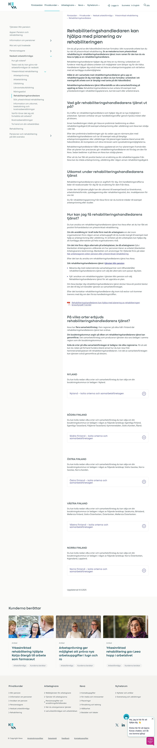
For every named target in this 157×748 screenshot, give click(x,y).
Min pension (15, 693)
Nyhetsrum (92, 5)
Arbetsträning (20, 80)
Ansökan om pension (18, 701)
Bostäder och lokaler (89, 712)
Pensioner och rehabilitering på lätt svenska (23, 135)
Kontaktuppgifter (88, 693)
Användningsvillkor (35, 738)
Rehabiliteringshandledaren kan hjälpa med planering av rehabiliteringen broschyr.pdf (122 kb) (106, 303)
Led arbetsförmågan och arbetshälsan (61, 711)
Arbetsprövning (21, 76)
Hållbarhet (85, 708)
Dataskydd (52, 738)
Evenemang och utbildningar (129, 697)
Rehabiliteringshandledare (27, 96)
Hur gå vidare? (19, 61)
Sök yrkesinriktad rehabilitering (28, 100)
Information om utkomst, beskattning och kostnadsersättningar (25, 106)
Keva (80, 5)
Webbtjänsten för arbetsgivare (58, 693)
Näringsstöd (19, 92)
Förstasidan (37, 5)
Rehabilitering (16, 129)
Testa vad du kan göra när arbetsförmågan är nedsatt (25, 66)
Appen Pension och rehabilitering (19, 33)
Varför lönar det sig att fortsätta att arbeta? (23, 115)
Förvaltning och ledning (91, 704)
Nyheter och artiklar (125, 693)
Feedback (65, 738)
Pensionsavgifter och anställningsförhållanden (56, 702)
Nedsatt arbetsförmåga (21, 56)
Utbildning (18, 84)
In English (135, 5)
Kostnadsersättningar (22, 120)
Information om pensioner (22, 40)
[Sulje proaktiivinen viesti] (152, 718)
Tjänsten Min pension (20, 27)
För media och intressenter (92, 697)
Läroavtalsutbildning (23, 88)
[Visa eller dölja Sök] (145, 5)
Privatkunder (51, 5)
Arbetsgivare (67, 5)
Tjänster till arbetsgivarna (56, 697)
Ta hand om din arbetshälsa (25, 124)
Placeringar (86, 701)
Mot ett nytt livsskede (20, 46)
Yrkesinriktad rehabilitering (25, 71)
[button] (150, 741)
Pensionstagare (17, 51)
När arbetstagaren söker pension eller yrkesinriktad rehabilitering (98, 253)
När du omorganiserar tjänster (58, 707)
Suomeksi (126, 5)
